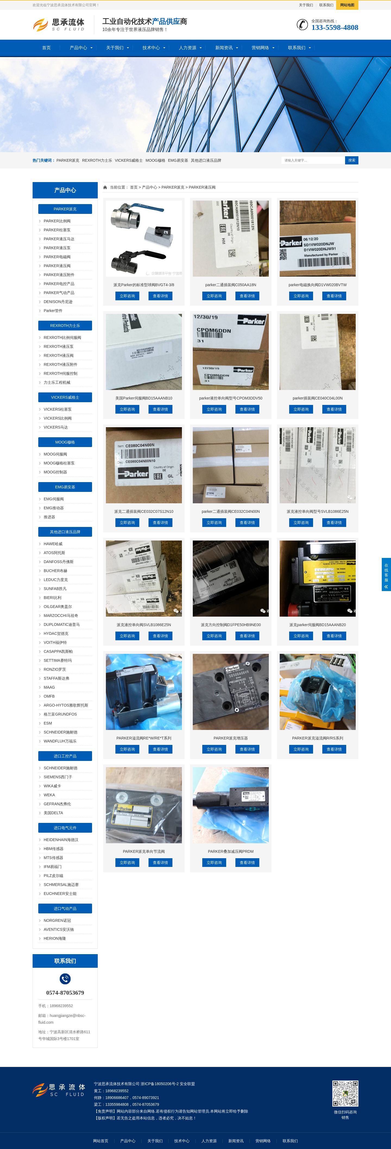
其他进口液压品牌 (206, 160)
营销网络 (260, 47)
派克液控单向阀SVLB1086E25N (144, 625)
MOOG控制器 (55, 472)
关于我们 (306, 5)
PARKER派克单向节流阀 (144, 851)
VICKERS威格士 (129, 160)
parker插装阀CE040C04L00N (318, 398)
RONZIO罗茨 (55, 669)
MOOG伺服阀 (55, 454)
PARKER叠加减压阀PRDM (231, 851)
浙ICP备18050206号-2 (160, 1084)
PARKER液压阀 (57, 266)
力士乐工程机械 (57, 382)
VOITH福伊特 (55, 642)
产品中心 (78, 47)
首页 (46, 47)
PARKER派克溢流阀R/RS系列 (317, 738)
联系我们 (326, 5)
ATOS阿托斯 (54, 553)
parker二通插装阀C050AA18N (230, 285)
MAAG (49, 687)
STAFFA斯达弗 (56, 678)
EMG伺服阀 (54, 499)
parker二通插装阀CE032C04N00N (231, 511)
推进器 (49, 517)
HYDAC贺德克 (56, 633)
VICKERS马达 (56, 427)
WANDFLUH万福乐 (60, 741)
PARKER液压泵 (57, 248)
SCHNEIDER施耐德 (60, 732)
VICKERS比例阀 (58, 418)
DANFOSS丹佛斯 (59, 562)
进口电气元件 (65, 828)
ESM (48, 723)
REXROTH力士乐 (97, 160)
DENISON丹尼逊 (58, 301)
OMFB (49, 696)
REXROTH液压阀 (59, 355)
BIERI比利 (52, 597)
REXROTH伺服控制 (60, 373)
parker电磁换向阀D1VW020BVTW (318, 285)
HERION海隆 (55, 938)
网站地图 (347, 5)
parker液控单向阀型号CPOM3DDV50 (231, 398)
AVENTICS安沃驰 (59, 929)
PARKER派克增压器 (231, 738)
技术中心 (151, 47)
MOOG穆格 (155, 160)
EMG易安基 (178, 160)
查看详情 (160, 296)
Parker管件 (53, 310)
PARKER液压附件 (59, 275)
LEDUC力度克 (56, 579)
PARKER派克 (68, 160)
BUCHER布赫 (55, 571)
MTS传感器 (53, 857)
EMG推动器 (54, 508)
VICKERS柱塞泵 (58, 409)
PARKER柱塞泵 (57, 230)
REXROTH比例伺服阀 (62, 337)
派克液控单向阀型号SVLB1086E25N (318, 511)
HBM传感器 (54, 849)
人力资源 (187, 47)
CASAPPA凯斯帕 (58, 651)
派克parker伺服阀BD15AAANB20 (317, 625)
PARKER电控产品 (59, 284)
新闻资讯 (224, 47)
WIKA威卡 (52, 786)
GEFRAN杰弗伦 (57, 804)
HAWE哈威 (53, 544)
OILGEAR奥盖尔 (58, 606)
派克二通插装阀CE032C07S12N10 (143, 511)
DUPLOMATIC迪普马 (62, 624)
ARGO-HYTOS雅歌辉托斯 (66, 705)
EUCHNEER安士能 (60, 893)
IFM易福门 (53, 866)
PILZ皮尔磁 (53, 875)
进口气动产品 (65, 908)
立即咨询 (127, 296)
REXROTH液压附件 (60, 364)
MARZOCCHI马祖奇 (61, 615)
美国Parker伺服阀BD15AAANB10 (143, 398)
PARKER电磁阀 (57, 257)
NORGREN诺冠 (57, 920)
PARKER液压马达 (59, 239)
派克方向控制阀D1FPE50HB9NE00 (231, 625)
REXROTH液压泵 (59, 346)
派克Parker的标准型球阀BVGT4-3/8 (143, 285)
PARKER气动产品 (59, 293)
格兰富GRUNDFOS (60, 714)
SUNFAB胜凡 (55, 588)
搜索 (351, 160)
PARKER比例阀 (57, 221)
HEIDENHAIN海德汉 (61, 840)
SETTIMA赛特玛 (58, 660)
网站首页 (100, 1141)
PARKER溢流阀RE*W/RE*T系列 (143, 738)
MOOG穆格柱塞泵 (59, 463)
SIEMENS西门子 (58, 777)
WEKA (49, 795)
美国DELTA (53, 813)
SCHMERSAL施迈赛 (61, 884)
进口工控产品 (65, 756)
